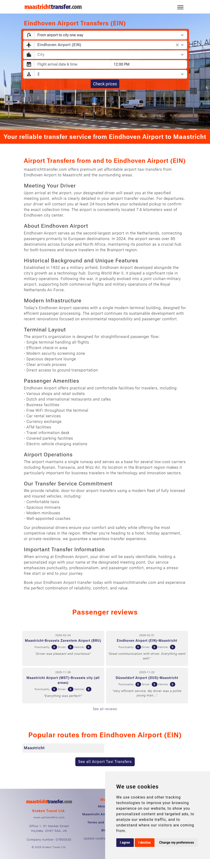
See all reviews (105, 709)
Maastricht (34, 748)
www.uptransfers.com (49, 817)
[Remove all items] (177, 44)
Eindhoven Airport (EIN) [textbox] (60, 45)
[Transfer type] (110, 35)
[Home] (53, 6)
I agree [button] (125, 842)
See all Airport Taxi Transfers (105, 761)
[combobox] (110, 44)
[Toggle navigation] (180, 6)
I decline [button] (144, 842)
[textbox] (108, 54)
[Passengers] (110, 74)
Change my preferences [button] (176, 842)
